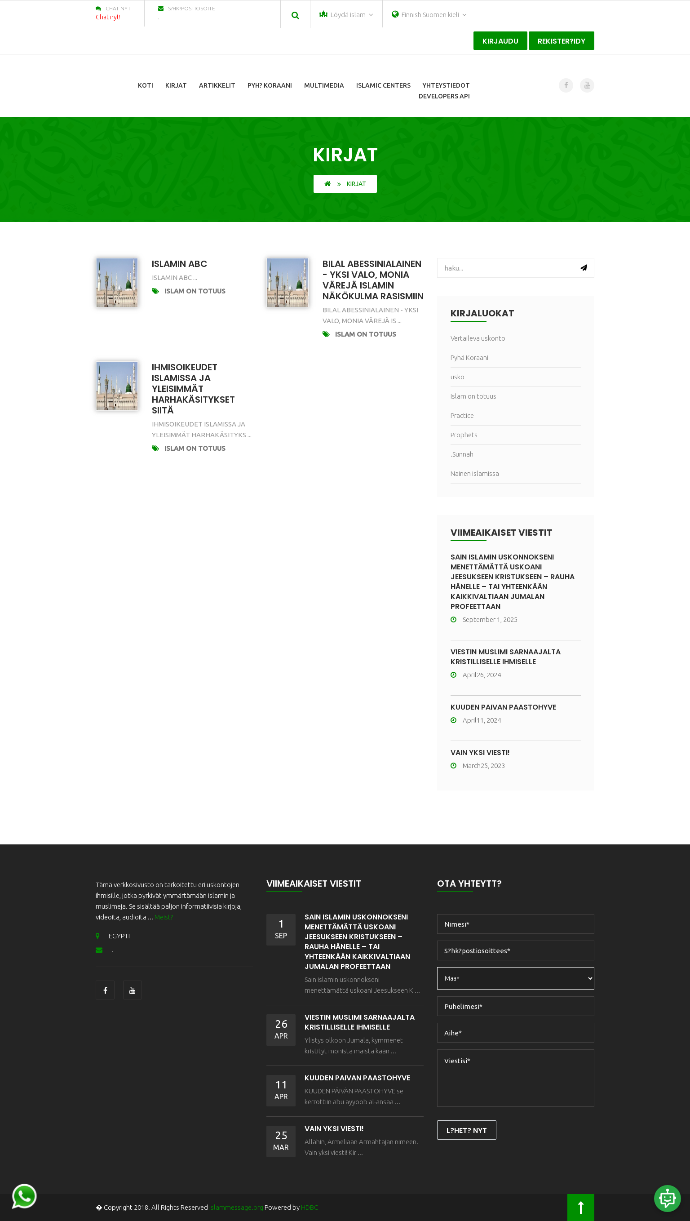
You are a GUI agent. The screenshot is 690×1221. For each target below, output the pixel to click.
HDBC (309, 1207)
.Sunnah (462, 454)
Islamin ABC (180, 264)
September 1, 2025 (484, 619)
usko (457, 377)
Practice (462, 415)
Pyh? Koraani (270, 85)
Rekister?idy (561, 41)
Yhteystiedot (446, 85)
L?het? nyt (467, 1130)
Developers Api (444, 96)
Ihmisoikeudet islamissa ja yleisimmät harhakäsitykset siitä (193, 389)
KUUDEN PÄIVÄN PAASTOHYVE (503, 707)
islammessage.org (236, 1207)
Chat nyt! (108, 17)
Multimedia (324, 85)
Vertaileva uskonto (478, 338)
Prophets (464, 435)
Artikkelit (217, 85)
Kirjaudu (500, 41)
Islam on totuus (195, 291)
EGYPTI (113, 936)
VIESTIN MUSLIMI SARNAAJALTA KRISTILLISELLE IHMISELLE (506, 657)
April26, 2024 (476, 675)
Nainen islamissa (475, 473)
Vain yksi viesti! (480, 752)
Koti (145, 85)
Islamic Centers (383, 85)
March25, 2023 (478, 765)
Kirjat (176, 85)
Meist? (164, 917)
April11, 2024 (476, 720)
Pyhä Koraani (469, 357)
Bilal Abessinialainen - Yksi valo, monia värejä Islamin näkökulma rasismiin (373, 280)
